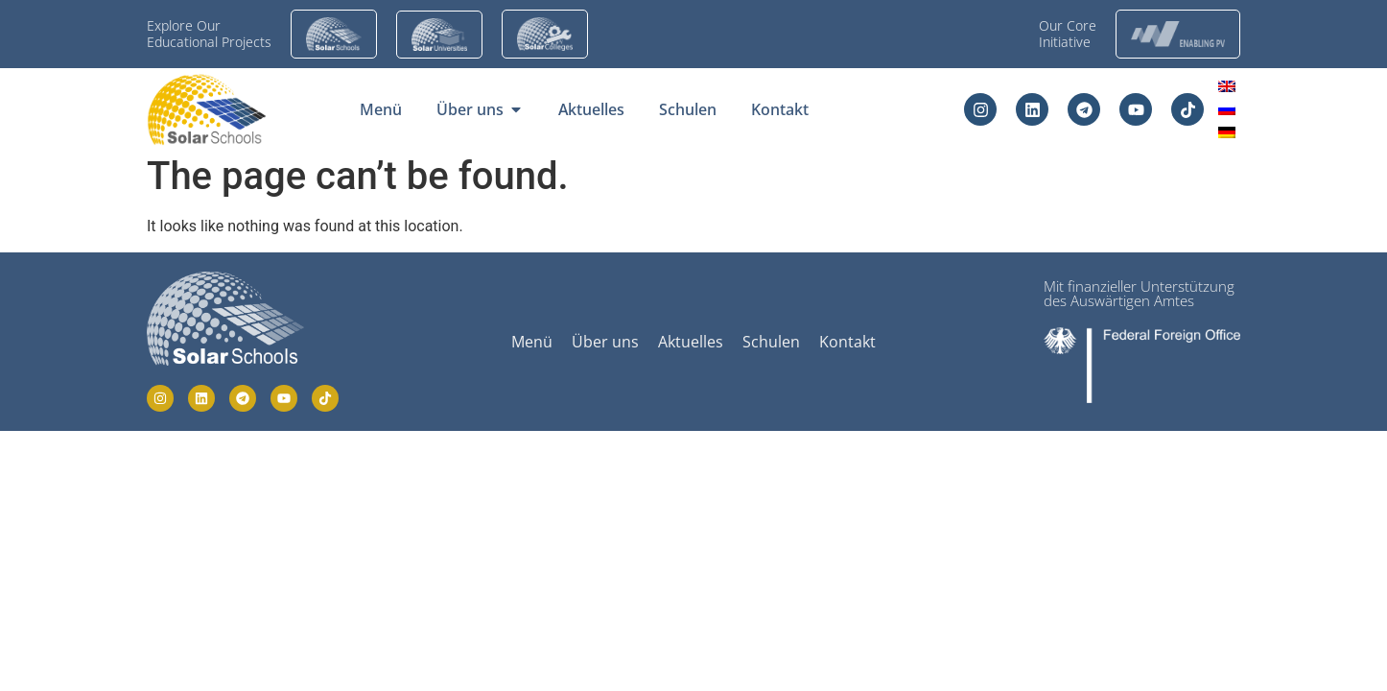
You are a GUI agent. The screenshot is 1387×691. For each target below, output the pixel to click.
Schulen (771, 341)
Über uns (605, 341)
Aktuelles (690, 341)
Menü (531, 341)
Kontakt (847, 341)
